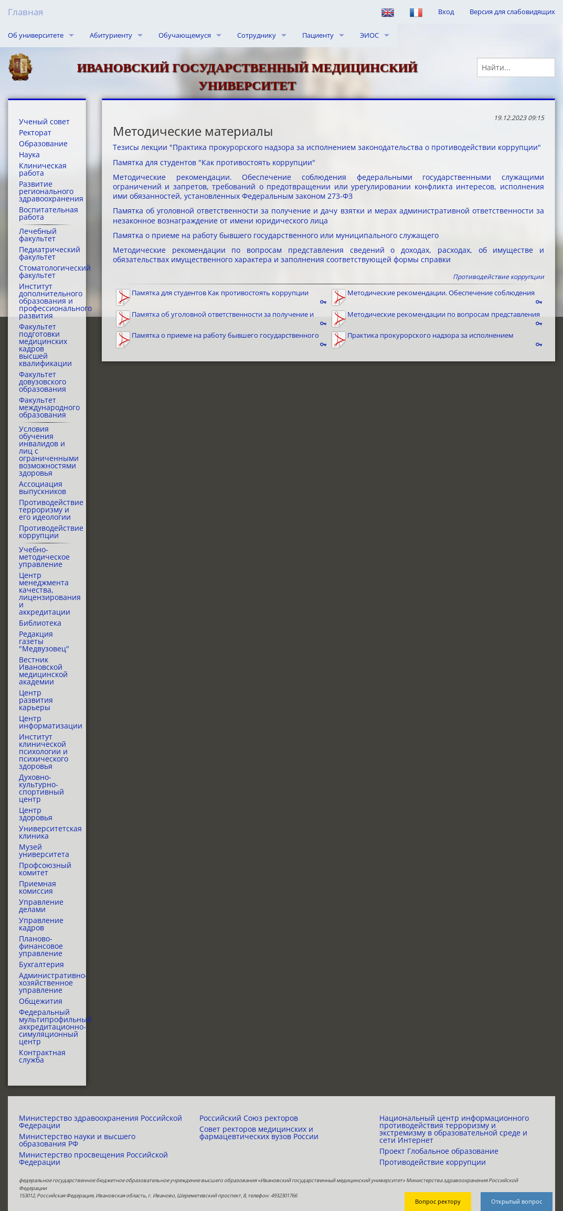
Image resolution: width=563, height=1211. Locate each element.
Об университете (35, 35)
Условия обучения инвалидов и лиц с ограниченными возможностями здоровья (47, 451)
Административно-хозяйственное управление (47, 983)
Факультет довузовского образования (42, 382)
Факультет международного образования (47, 407)
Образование (43, 143)
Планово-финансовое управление (41, 946)
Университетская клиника (47, 832)
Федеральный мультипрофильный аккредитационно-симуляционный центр (47, 1027)
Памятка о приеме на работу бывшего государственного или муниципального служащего (276, 235)
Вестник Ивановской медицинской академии (43, 670)
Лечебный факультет (38, 235)
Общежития (40, 1001)
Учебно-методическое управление (44, 557)
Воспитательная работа (47, 213)
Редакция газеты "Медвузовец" (44, 641)
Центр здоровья (35, 814)
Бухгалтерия (41, 964)
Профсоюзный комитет (45, 869)
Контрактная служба (42, 1056)
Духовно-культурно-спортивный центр (41, 788)
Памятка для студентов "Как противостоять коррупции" (214, 162)
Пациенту (318, 35)
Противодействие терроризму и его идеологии (47, 510)
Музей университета (44, 850)
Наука (29, 154)
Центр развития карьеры (36, 700)
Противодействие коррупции (47, 531)
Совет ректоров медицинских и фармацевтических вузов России (258, 1133)
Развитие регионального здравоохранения (47, 191)
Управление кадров (41, 924)
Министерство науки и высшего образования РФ (77, 1140)
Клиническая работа (43, 169)
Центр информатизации (47, 722)
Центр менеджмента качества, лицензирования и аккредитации (47, 594)
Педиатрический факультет (47, 253)
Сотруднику (256, 35)
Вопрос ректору (438, 1201)
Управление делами (41, 905)
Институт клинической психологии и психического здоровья (43, 751)
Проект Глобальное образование (438, 1151)
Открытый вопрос (516, 1201)
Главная (25, 12)
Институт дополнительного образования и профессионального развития (47, 301)
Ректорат (35, 132)
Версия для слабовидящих (512, 11)
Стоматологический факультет (47, 271)
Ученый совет (44, 121)
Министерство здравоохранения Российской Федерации (100, 1121)
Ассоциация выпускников (42, 487)
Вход (446, 11)
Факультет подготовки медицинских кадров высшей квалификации (45, 345)
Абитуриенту (111, 35)
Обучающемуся (184, 35)
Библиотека (40, 623)
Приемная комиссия (37, 887)
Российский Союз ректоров (248, 1118)
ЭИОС (369, 35)
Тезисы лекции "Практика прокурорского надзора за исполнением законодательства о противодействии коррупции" (327, 147)
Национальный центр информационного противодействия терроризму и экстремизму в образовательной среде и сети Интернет (454, 1129)
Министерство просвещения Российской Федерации (93, 1158)
